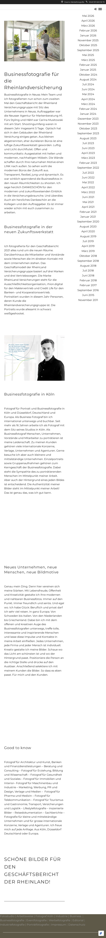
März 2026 (88, 25)
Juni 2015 (88, 295)
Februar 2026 (88, 30)
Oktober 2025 (88, 45)
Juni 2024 (88, 89)
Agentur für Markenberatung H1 (41, 115)
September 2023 (88, 133)
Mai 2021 (88, 202)
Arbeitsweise (25, 916)
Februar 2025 (88, 64)
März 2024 (88, 104)
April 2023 (88, 153)
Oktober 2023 (88, 128)
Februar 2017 (88, 285)
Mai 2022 (88, 182)
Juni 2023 (88, 148)
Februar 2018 (88, 280)
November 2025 (88, 40)
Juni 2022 (88, 177)
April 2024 (88, 99)
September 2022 (88, 167)
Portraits (9, 309)
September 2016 (88, 290)
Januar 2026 (88, 35)
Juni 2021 (88, 197)
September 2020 (88, 221)
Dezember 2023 (88, 118)
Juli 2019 (88, 241)
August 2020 (88, 226)
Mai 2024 (88, 94)
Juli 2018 (88, 270)
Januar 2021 (88, 216)
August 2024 (88, 79)
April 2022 (88, 187)
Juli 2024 (88, 84)
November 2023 (88, 123)
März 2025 (88, 60)
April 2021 (88, 206)
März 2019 (88, 251)
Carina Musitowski (51, 120)
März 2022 (88, 192)
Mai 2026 (88, 15)
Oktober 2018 (88, 255)
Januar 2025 (88, 69)
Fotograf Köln (44, 916)
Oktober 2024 (88, 74)
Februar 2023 (88, 162)
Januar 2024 (88, 113)
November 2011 (88, 300)
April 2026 (88, 20)
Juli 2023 (88, 143)
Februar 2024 (88, 108)
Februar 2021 (88, 211)
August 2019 (88, 236)
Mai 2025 (88, 55)
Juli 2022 (88, 172)
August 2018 (88, 265)
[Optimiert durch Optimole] (101, 933)
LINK (7, 166)
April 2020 (88, 231)
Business (75, 916)
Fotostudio (7, 916)
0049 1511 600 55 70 (95, 2)
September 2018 (88, 260)
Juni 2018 (88, 275)
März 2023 (88, 157)
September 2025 (88, 50)
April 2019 (88, 246)
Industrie (61, 916)
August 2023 (88, 138)
